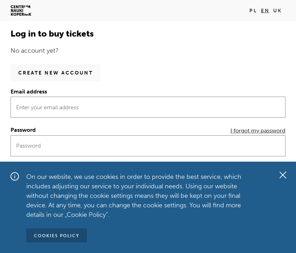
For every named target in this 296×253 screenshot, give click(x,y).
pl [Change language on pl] (253, 11)
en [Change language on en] (265, 11)
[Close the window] (282, 175)
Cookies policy (56, 235)
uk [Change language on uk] (277, 11)
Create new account (55, 73)
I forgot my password (257, 130)
